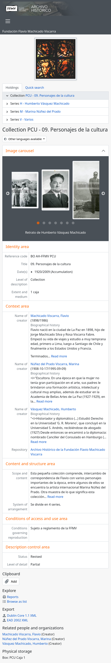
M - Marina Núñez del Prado (40, 111)
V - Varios (26, 119)
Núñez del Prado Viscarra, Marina (55, 364)
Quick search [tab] (34, 87)
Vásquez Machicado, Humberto (53, 409)
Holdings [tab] (12, 87)
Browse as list (14, 601)
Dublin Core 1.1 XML (19, 615)
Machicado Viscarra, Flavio (50, 316)
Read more (59, 356)
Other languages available (23, 139)
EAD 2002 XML (15, 620)
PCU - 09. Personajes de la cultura (49, 95)
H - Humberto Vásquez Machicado (44, 103)
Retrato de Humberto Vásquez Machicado (55, 232)
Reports (10, 597)
